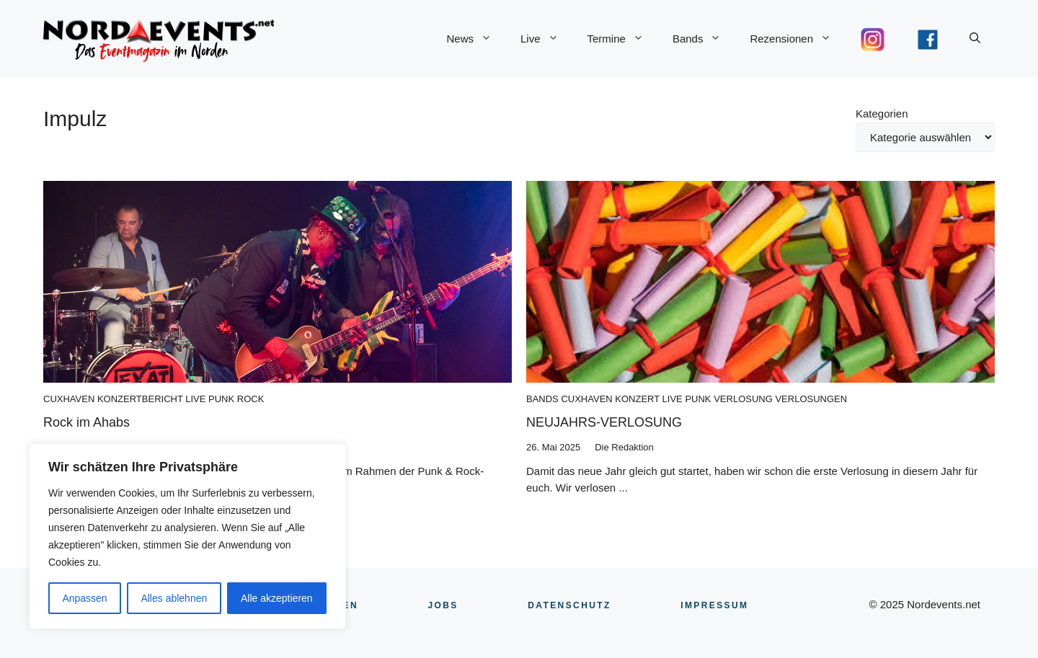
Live (546, 39)
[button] (975, 39)
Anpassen (84, 598)
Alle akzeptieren (277, 598)
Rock (251, 399)
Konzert (637, 399)
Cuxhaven (68, 399)
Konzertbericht (140, 399)
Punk (221, 399)
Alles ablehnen (174, 598)
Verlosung (743, 399)
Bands (704, 39)
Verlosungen (811, 399)
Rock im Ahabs (86, 422)
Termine (622, 39)
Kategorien (882, 113)
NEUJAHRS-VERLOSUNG (604, 422)
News (476, 39)
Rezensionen (798, 39)
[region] (187, 536)
